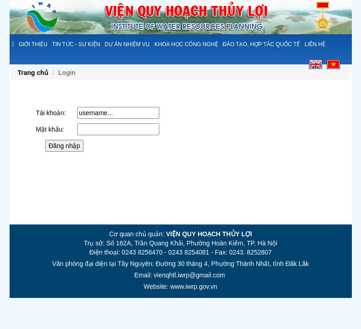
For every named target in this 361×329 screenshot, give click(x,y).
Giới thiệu (33, 44)
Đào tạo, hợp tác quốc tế (261, 44)
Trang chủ (33, 72)
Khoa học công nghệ (186, 44)
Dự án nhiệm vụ (127, 44)
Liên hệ (314, 44)
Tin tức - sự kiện (76, 44)
